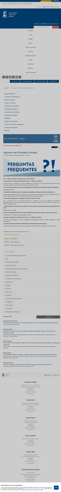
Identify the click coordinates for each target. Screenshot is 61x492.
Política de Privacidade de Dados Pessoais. (33, 488)
